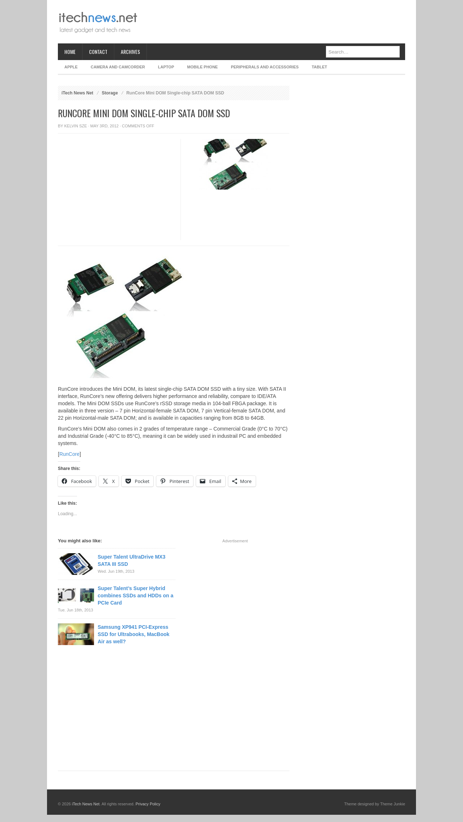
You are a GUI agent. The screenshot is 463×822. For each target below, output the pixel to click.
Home (70, 51)
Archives (130, 51)
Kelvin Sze (75, 126)
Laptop (166, 67)
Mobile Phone (202, 67)
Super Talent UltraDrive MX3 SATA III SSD (131, 560)
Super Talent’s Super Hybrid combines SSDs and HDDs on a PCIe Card (135, 595)
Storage (110, 93)
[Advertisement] (273, 21)
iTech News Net (77, 93)
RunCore (69, 454)
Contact (98, 51)
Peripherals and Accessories (264, 67)
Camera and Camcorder (118, 67)
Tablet (319, 67)
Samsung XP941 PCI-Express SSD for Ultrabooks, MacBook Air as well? (133, 634)
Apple (71, 67)
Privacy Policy (148, 804)
